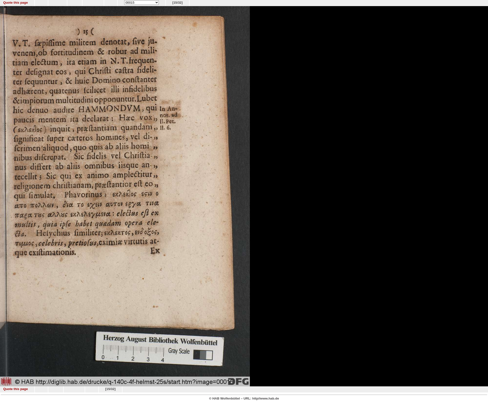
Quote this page (15, 2)
